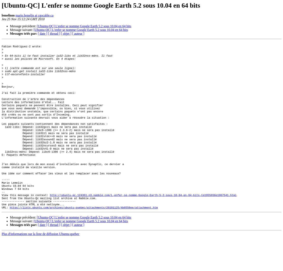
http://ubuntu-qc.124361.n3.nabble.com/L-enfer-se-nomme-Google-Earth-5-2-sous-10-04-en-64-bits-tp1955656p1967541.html (143, 226)
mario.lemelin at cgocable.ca (34, 15)
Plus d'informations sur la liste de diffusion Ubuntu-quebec (40, 267)
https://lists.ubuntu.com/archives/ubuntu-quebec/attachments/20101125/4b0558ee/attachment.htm (84, 241)
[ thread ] (54, 33)
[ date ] (42, 33)
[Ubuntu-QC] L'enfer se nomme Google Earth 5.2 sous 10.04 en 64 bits (84, 26)
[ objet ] (66, 33)
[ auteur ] (78, 33)
